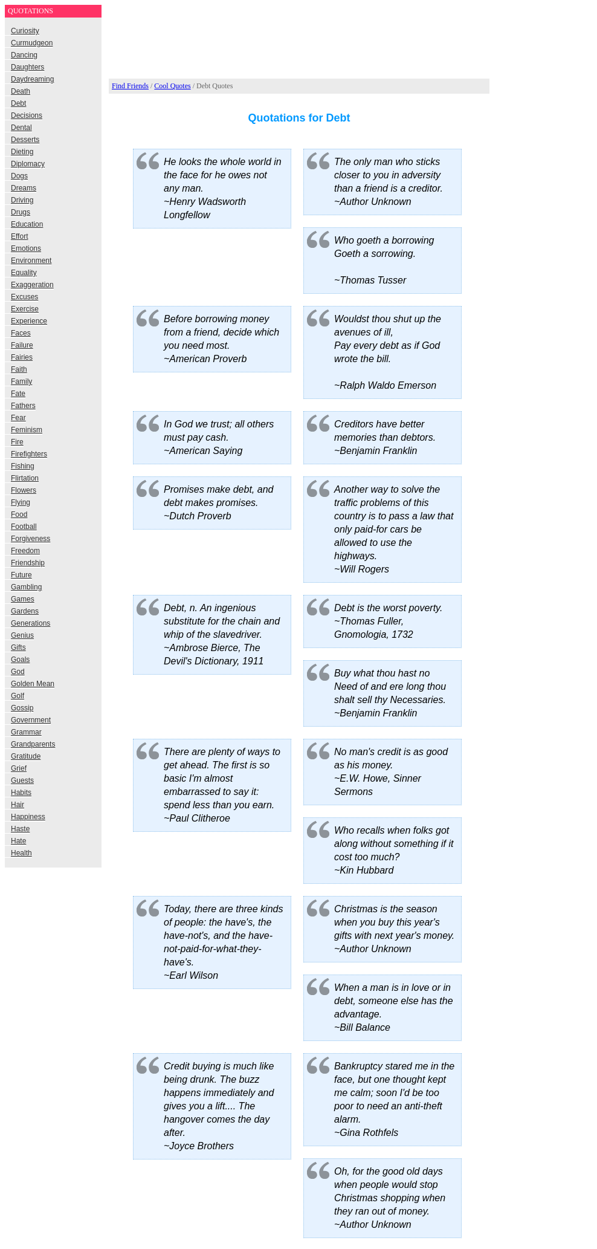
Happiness (28, 817)
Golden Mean (32, 684)
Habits (21, 792)
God (18, 671)
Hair (17, 804)
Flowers (23, 490)
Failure (22, 345)
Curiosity (25, 31)
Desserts (25, 139)
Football (24, 526)
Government (31, 720)
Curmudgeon (32, 43)
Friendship (28, 563)
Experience (29, 321)
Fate (18, 393)
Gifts (18, 647)
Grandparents (33, 744)
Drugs (20, 212)
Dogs (19, 176)
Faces (21, 333)
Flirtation (25, 478)
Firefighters (29, 454)
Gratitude (25, 756)
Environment (31, 260)
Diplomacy (28, 164)
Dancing (24, 55)
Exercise (25, 309)
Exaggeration (32, 285)
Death (20, 91)
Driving (22, 200)
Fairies (22, 357)
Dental (21, 127)
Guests (22, 780)
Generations (30, 623)
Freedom (25, 551)
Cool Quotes (172, 86)
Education (27, 224)
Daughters (27, 67)
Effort (19, 236)
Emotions (26, 248)
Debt (18, 103)
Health (21, 853)
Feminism (26, 430)
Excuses (24, 297)
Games (22, 599)
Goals (20, 659)
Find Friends (130, 86)
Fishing (22, 466)
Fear (18, 418)
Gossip (22, 708)
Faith (19, 369)
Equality (24, 272)
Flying (20, 502)
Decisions (26, 115)
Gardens (25, 611)
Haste (20, 829)
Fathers (23, 405)
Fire (17, 442)
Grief (19, 768)
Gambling (26, 587)
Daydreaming (32, 79)
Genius (22, 635)
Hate (18, 841)
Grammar (26, 732)
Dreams (23, 188)
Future (21, 575)
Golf (17, 696)
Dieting (22, 152)
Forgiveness (30, 538)
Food (19, 514)
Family (21, 381)
